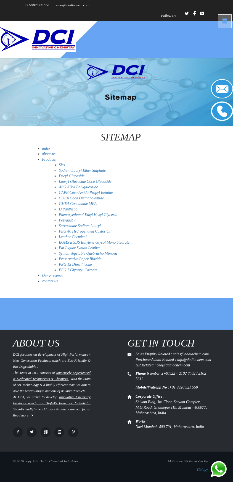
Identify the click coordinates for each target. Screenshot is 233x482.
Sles (62, 165)
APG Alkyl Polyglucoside (78, 187)
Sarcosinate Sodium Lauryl (80, 226)
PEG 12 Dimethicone (75, 264)
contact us (50, 281)
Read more (23, 415)
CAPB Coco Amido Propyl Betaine (86, 193)
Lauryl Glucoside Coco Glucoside (85, 181)
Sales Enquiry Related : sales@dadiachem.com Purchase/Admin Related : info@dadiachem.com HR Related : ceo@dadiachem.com (173, 359)
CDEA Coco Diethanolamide (81, 198)
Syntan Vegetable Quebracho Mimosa (88, 253)
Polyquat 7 (67, 220)
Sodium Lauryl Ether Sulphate (82, 170)
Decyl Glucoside (71, 176)
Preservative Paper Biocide (80, 259)
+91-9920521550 (36, 5)
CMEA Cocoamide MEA (78, 204)
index (46, 148)
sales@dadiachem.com (72, 5)
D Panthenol (68, 209)
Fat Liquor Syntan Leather (79, 248)
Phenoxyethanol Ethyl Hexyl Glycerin (88, 215)
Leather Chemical (73, 237)
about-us (48, 154)
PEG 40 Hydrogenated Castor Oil (85, 231)
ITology (202, 469)
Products (49, 159)
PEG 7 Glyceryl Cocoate (78, 270)
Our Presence (52, 275)
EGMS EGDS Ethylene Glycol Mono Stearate (94, 242)
